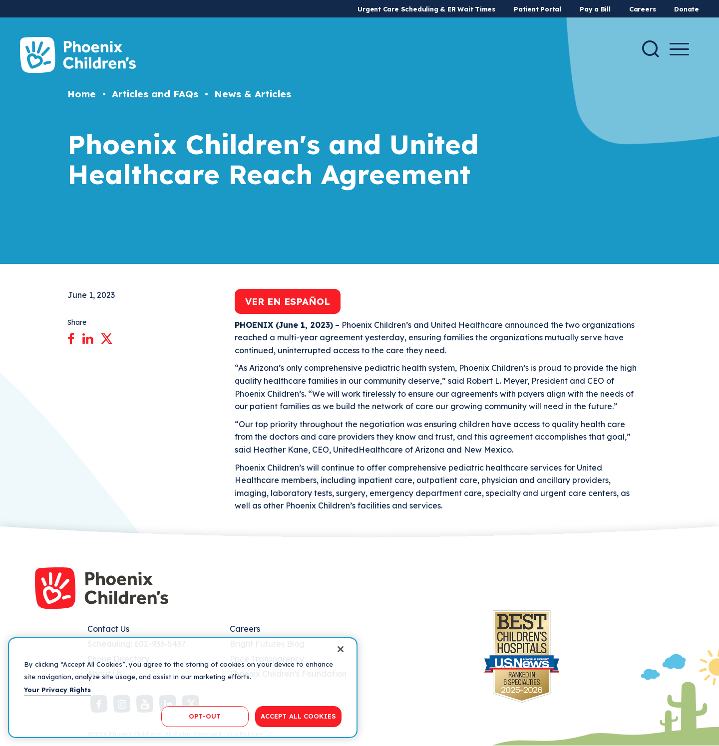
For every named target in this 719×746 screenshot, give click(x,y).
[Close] (341, 649)
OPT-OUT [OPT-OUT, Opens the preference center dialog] (205, 716)
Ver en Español (287, 301)
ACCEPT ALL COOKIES (298, 716)
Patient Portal (537, 9)
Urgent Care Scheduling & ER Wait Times (426, 9)
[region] (183, 687)
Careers (642, 9)
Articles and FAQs (155, 94)
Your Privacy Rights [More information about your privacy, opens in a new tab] (57, 690)
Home (81, 94)
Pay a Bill (595, 9)
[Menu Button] (679, 49)
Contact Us (108, 629)
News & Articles (252, 94)
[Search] (650, 49)
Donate (686, 9)
